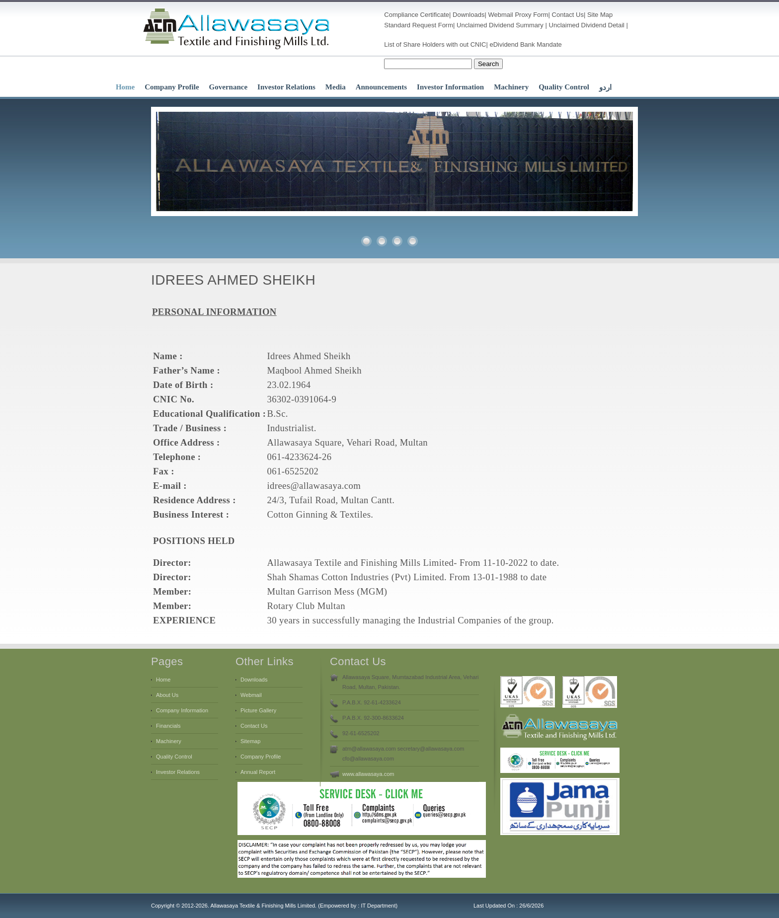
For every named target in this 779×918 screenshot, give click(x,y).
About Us (167, 695)
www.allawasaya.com (368, 774)
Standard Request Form (418, 25)
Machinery (511, 87)
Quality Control (564, 87)
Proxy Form (531, 14)
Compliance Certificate (416, 14)
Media (335, 87)
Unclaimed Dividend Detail (586, 25)
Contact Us (568, 14)
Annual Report (257, 772)
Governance (228, 87)
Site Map (600, 14)
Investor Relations (286, 87)
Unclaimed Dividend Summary (500, 25)
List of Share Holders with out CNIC (435, 44)
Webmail (500, 14)
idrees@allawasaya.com (314, 485)
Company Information (182, 710)
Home (125, 87)
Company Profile (172, 87)
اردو (605, 87)
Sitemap (250, 741)
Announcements (381, 87)
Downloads (468, 14)
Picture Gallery (258, 710)
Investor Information (450, 87)
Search (488, 64)
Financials (168, 726)
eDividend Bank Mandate (526, 44)
